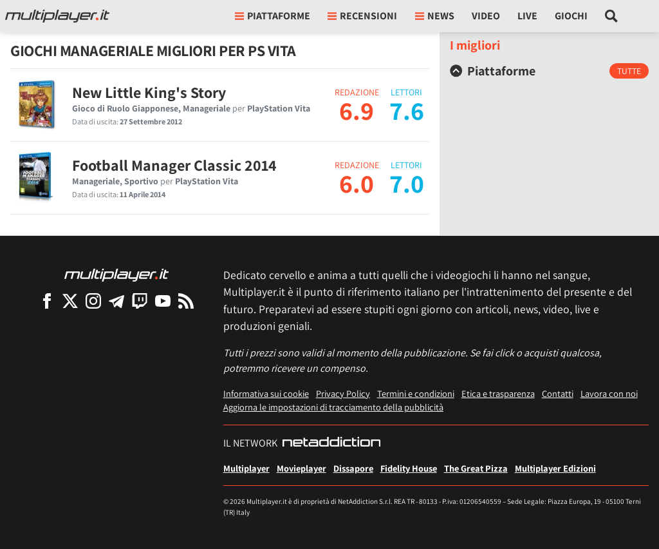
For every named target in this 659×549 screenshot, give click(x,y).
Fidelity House (408, 468)
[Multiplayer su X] (70, 301)
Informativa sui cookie (266, 393)
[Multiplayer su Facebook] (47, 301)
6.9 (356, 110)
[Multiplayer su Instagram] (93, 301)
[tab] (549, 71)
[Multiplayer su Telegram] (116, 301)
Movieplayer (301, 468)
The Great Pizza (476, 468)
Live (527, 16)
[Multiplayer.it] (57, 16)
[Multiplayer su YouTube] (163, 301)
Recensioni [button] (362, 16)
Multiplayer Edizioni (555, 468)
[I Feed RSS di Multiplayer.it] (186, 301)
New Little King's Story (149, 92)
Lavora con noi (609, 393)
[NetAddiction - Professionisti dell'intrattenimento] (331, 443)
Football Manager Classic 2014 (174, 165)
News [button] (434, 16)
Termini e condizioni (415, 393)
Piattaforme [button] (272, 16)
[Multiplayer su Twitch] (139, 301)
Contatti (557, 393)
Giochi (571, 16)
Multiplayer (246, 468)
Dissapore (353, 468)
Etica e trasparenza (498, 393)
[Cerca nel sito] (612, 16)
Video (486, 16)
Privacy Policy (343, 393)
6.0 (356, 183)
